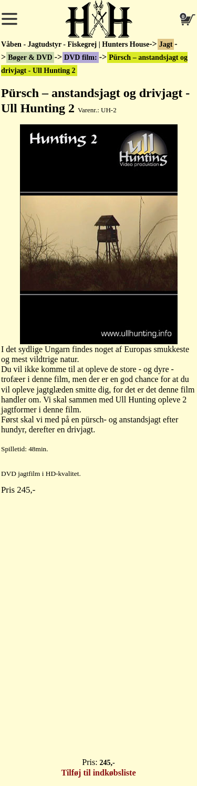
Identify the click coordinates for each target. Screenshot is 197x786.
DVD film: (80, 57)
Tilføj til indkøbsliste (98, 772)
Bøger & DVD (30, 57)
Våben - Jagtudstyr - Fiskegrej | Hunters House (75, 44)
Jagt (166, 44)
